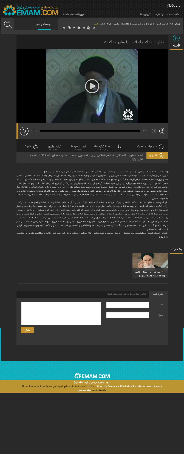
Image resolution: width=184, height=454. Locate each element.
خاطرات (151, 24)
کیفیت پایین (54, 148)
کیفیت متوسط (78, 148)
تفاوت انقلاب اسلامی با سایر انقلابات (134, 42)
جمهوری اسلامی (78, 155)
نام (162, 305)
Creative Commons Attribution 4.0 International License (129, 386)
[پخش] (24, 131)
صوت (102, 24)
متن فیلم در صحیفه (147, 147)
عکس (116, 24)
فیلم (96, 24)
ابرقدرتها (136, 159)
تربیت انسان (58, 155)
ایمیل (160, 315)
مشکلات (43, 155)
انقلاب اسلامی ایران (101, 155)
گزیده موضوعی (138, 24)
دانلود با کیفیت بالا (107, 148)
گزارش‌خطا (145, 15)
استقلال (120, 155)
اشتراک (28, 147)
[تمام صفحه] (162, 131)
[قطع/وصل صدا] (154, 131)
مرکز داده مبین (84, 390)
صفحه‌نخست (174, 15)
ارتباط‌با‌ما (159, 15)
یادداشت (125, 24)
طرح (109, 24)
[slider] (90, 131)
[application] (92, 86)
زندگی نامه (175, 24)
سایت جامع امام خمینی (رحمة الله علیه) (92, 383)
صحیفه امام (162, 24)
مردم (32, 155)
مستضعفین (135, 155)
